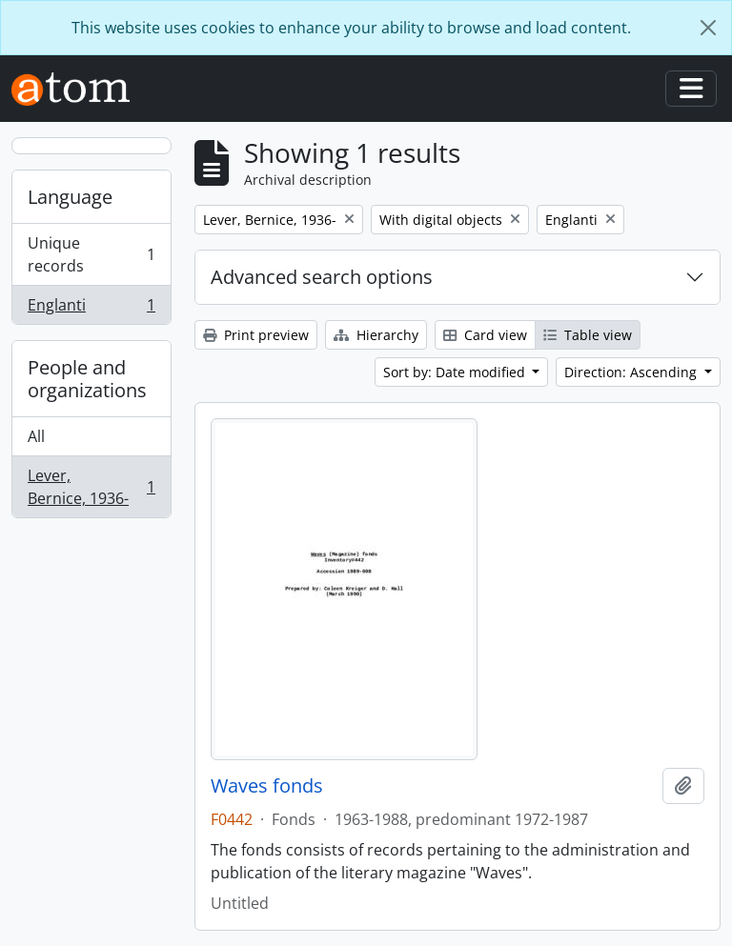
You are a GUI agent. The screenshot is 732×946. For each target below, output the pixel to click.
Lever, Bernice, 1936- (91, 487)
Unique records (91, 254)
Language (70, 197)
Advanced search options (322, 277)
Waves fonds (267, 786)
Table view (587, 335)
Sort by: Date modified (456, 372)
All (36, 436)
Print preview (256, 335)
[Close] (708, 27)
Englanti (91, 308)
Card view (485, 335)
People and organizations (87, 378)
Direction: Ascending (632, 372)
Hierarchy (376, 335)
